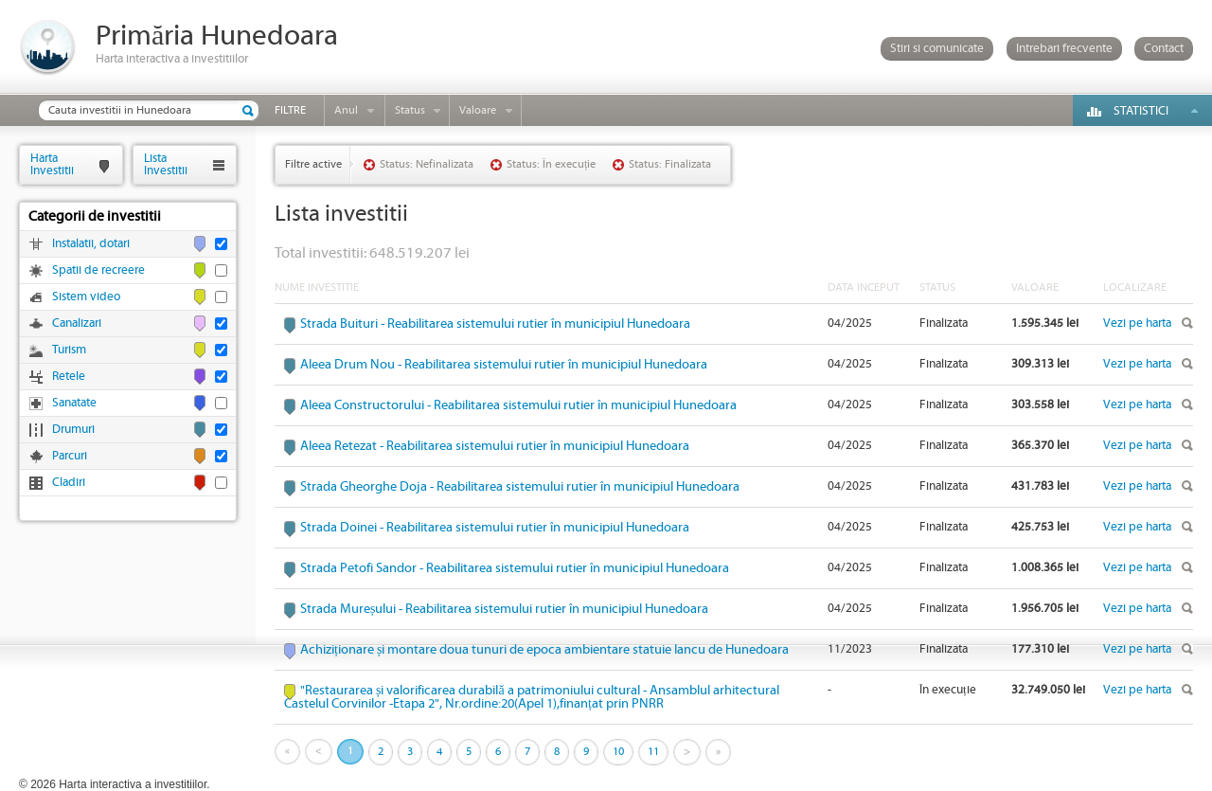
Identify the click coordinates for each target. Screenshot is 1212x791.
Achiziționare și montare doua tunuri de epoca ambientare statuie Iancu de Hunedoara (544, 649)
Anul (346, 110)
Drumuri (73, 429)
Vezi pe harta (1137, 323)
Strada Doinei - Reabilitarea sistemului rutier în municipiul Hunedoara (494, 527)
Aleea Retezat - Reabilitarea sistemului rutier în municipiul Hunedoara (494, 446)
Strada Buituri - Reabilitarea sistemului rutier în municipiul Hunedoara (495, 324)
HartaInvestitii (52, 164)
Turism (69, 350)
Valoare (477, 110)
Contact (1164, 49)
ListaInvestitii (165, 164)
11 (653, 752)
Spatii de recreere (98, 270)
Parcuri (69, 456)
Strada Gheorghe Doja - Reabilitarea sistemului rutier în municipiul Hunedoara (520, 487)
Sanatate (74, 403)
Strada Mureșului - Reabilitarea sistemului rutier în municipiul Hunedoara (504, 609)
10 (618, 752)
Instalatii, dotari (91, 244)
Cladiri (68, 483)
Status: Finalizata (670, 164)
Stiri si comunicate (937, 49)
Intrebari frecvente (1064, 49)
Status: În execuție (551, 164)
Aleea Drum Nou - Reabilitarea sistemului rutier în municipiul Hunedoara (503, 364)
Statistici (1141, 111)
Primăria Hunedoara (217, 36)
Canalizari (76, 323)
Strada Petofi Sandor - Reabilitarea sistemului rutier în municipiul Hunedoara (514, 568)
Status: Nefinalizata (426, 164)
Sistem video (86, 297)
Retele (68, 376)
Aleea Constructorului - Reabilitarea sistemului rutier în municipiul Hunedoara (518, 405)
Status (410, 110)
